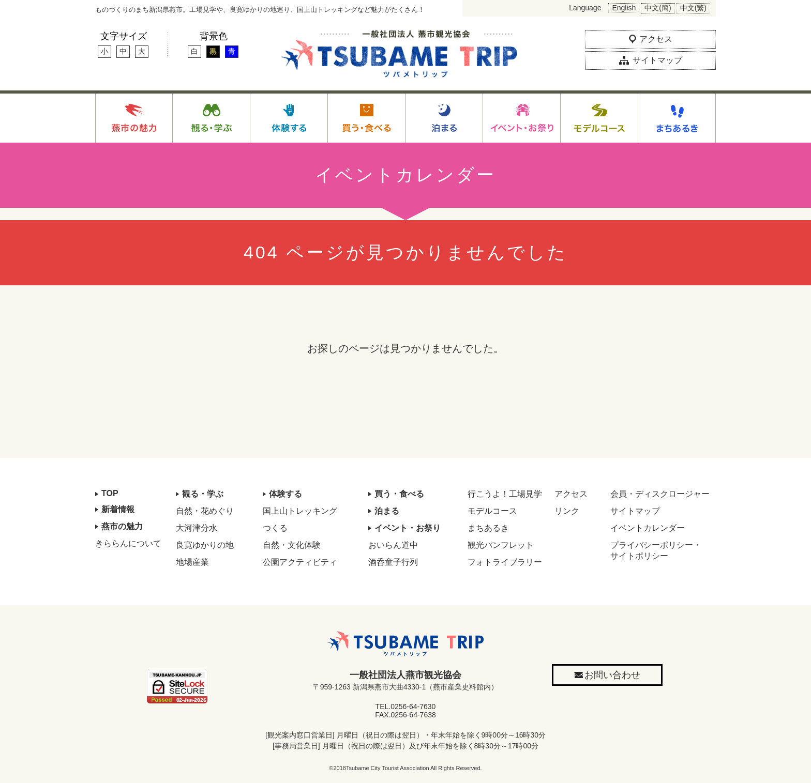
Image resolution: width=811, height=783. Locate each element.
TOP (109, 493)
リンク (566, 510)
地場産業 (192, 562)
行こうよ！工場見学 (505, 493)
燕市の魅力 (122, 526)
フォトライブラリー (505, 562)
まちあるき (488, 528)
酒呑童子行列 (393, 562)
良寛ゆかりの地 (205, 545)
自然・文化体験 (292, 545)
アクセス (571, 493)
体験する (285, 493)
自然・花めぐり (205, 510)
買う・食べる (399, 493)
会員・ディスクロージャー (660, 493)
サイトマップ (635, 510)
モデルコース (492, 510)
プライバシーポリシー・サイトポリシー (655, 550)
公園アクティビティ (300, 562)
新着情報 (117, 509)
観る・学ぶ (202, 493)
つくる (275, 528)
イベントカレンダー (647, 528)
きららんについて (128, 543)
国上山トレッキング (300, 510)
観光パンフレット (501, 545)
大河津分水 (196, 528)
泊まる (386, 510)
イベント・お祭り (407, 528)
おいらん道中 (393, 545)
